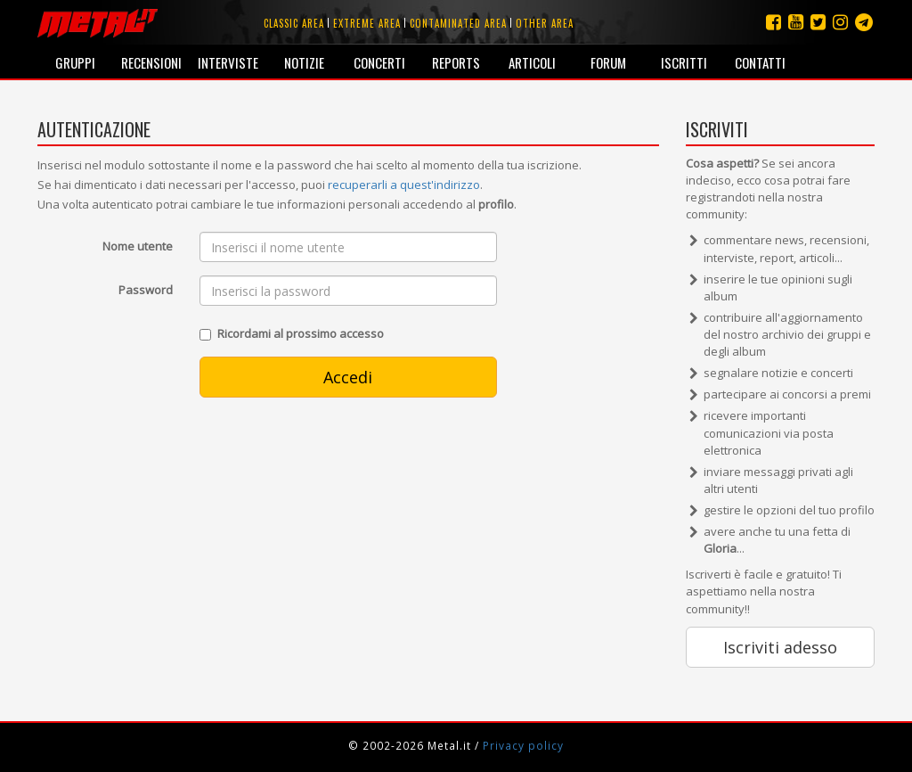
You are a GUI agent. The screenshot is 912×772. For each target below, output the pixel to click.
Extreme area (367, 23)
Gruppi (75, 62)
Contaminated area (458, 23)
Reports (456, 62)
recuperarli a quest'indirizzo (404, 185)
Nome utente (137, 246)
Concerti (379, 62)
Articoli (532, 62)
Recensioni (151, 62)
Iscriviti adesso (780, 647)
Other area (545, 23)
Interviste (228, 62)
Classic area (294, 23)
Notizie (304, 62)
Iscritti (684, 62)
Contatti (760, 62)
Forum (608, 62)
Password (145, 290)
